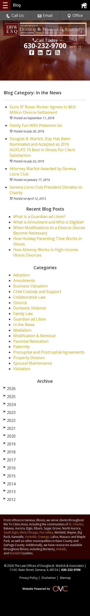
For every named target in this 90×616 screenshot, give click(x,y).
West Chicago (29, 532)
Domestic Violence (29, 308)
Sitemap (65, 578)
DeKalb (61, 549)
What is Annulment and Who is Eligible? (48, 222)
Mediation (22, 330)
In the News (24, 324)
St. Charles (76, 524)
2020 (10, 436)
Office (75, 15)
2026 (10, 388)
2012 (10, 499)
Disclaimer (49, 578)
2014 (10, 483)
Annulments (24, 280)
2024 (10, 404)
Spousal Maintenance (32, 363)
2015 (10, 476)
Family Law (23, 313)
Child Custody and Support (37, 291)
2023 (10, 412)
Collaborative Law (29, 297)
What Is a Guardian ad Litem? (39, 216)
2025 (10, 396)
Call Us (15, 15)
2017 (10, 460)
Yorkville (30, 537)
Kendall (15, 553)
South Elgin (11, 532)
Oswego (43, 537)
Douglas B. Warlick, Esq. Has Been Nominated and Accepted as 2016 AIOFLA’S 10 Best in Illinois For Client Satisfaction (42, 147)
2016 (10, 468)
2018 (10, 452)
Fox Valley (46, 532)
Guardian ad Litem (29, 319)
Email (45, 15)
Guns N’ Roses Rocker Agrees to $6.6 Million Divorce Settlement (43, 109)
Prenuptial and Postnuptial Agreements (49, 352)
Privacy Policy (28, 578)
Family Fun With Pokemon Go (36, 125)
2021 (10, 428)
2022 (10, 420)
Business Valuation (30, 286)
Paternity (21, 346)
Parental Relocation (30, 341)
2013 (10, 491)
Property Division (29, 357)
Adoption (21, 275)
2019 (10, 444)
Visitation (21, 368)
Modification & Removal (34, 335)
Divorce (20, 302)
